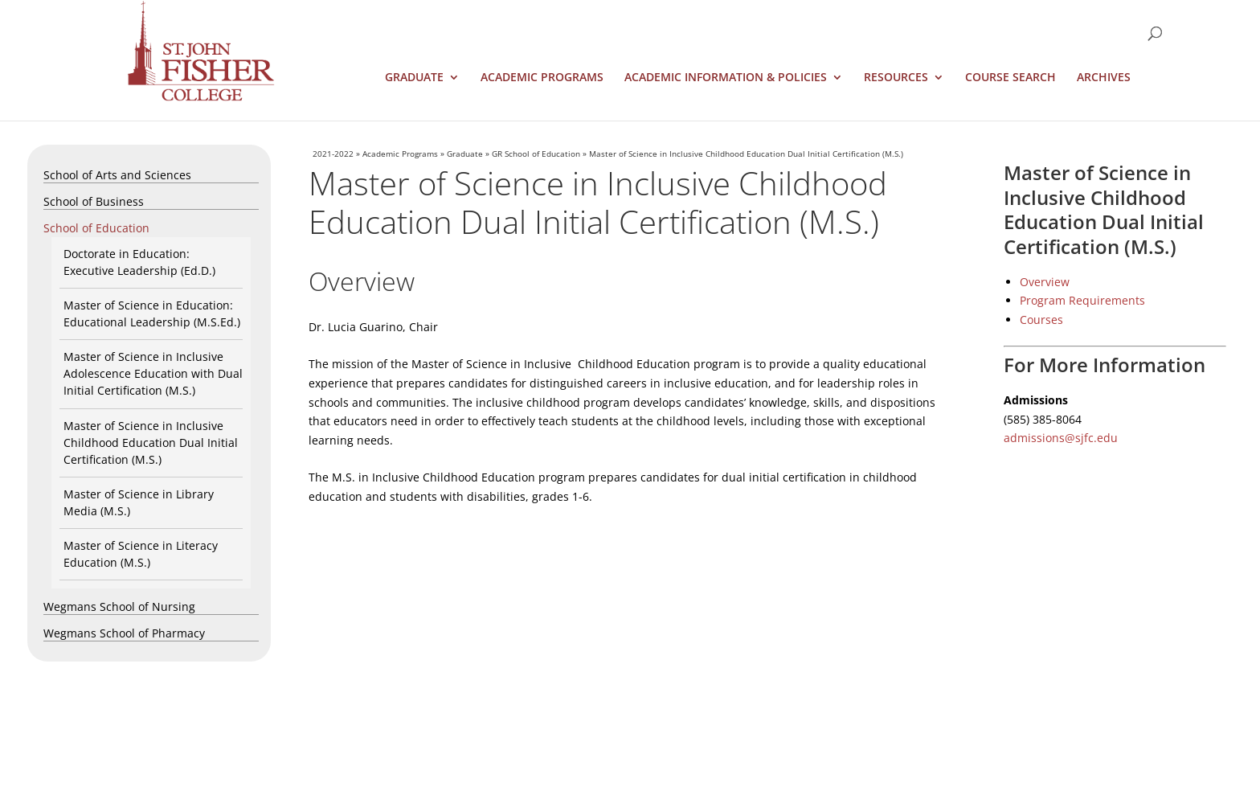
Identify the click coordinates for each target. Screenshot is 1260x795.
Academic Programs (542, 78)
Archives (1104, 78)
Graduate (414, 78)
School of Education (96, 228)
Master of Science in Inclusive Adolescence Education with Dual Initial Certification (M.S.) (153, 373)
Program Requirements (1082, 300)
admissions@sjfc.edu (1061, 437)
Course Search (1010, 78)
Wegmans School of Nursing (119, 606)
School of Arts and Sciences (117, 174)
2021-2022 (333, 153)
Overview (1045, 281)
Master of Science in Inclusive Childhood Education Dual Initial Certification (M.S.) (150, 442)
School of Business (93, 201)
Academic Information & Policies (725, 78)
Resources (896, 78)
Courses (1041, 319)
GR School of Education (536, 153)
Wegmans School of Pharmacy (124, 633)
